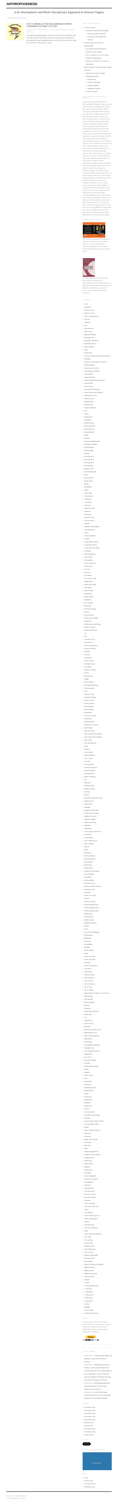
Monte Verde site (90, 895)
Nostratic (87, 962)
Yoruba (86, 1304)
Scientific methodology (92, 1115)
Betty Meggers (89, 447)
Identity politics (89, 722)
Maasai (86, 846)
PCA (85, 1017)
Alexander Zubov (90, 343)
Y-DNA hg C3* (89, 1295)
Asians (86, 414)
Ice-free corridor (90, 715)
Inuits (86, 746)
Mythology (87, 938)
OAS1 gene (88, 968)
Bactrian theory (89, 429)
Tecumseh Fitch (89, 1191)
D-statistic (87, 551)
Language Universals (91, 810)
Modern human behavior (92, 886)
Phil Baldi (87, 1026)
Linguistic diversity (90, 816)
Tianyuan (87, 1200)
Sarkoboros (88, 1106)
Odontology (88, 972)
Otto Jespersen (89, 978)
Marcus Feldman (89, 856)
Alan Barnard (88, 328)
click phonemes (89, 530)
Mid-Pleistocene (89, 883)
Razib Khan (88, 1081)
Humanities (88, 712)
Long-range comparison (92, 831)
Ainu (85, 325)
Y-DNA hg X (88, 1301)
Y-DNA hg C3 (88, 1292)
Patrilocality (88, 1014)
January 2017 (88, 1425)
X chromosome (89, 1276)
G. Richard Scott (89, 639)
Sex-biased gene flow (91, 1124)
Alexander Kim (89, 337)
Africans (87, 319)
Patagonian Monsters (91, 1011)
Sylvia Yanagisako (90, 1176)
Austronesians (89, 423)
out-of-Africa (88, 981)
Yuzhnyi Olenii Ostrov (91, 1313)
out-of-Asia (88, 987)
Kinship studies (89, 786)
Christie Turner (89, 517)
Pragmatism (88, 1054)
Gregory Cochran (90, 670)
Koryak (86, 795)
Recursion (87, 1084)
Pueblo (86, 1069)
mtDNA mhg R (89, 920)
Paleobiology (88, 996)
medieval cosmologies (92, 871)
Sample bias (88, 1100)
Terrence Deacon (90, 1194)
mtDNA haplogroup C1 (91, 907)
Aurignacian (88, 417)
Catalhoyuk (88, 499)
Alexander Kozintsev (91, 340)
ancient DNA (88, 383)
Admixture (87, 307)
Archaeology (91, 79)
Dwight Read (88, 581)
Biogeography (89, 450)
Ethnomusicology (90, 609)
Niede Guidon (89, 950)
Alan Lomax (88, 331)
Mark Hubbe (88, 862)
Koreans (87, 792)
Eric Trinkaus (88, 603)
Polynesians (88, 1042)
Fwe (85, 636)
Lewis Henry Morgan (91, 813)
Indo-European (89, 731)
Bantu (86, 435)
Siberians (87, 1136)
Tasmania (87, 1185)
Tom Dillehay (88, 1212)
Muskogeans (88, 935)
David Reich (88, 557)
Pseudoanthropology (91, 1066)
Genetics (87, 651)
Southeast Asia (89, 1158)
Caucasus (87, 505)
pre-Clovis (87, 1057)
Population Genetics (94, 88)
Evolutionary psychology (92, 624)
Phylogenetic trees (90, 1032)
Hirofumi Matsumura (91, 685)
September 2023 (90, 1419)
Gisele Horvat (89, 661)
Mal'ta (86, 850)
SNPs (86, 1148)
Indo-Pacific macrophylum (93, 737)
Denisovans (88, 566)
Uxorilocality (88, 1243)
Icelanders (88, 719)
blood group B (89, 459)
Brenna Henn (89, 478)
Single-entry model (90, 1139)
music (86, 929)
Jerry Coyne (88, 758)
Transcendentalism (90, 1219)
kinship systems (89, 789)
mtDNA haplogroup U (91, 911)
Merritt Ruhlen (89, 874)
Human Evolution (93, 85)
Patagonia (87, 1008)
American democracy (91, 368)
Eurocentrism (89, 615)
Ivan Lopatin (88, 752)
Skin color (87, 1145)
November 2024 (89, 1416)
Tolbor (86, 1209)
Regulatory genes (90, 1087)
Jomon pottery (89, 764)
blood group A (89, 456)
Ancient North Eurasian (92, 389)
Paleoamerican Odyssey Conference (96, 993)
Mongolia (87, 892)
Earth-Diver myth (90, 584)
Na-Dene (87, 941)
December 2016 (89, 1429)
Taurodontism (89, 1188)
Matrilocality (88, 868)
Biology (86, 453)
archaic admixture (90, 408)
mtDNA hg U (88, 914)
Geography (88, 658)
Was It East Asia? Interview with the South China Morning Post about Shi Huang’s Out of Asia (97, 1377)
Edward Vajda (88, 597)
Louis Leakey (88, 837)
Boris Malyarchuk (90, 472)
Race (86, 1078)
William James (89, 1270)
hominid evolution (90, 697)
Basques (87, 438)
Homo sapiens (89, 703)
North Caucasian (89, 959)
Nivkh (86, 953)
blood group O (89, 462)
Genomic (87, 655)
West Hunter (88, 1261)
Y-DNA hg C (88, 1289)
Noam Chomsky (89, 956)
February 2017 (89, 1422)
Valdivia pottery (89, 1246)
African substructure (91, 316)
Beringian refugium (90, 444)
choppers (87, 511)
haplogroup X (88, 676)
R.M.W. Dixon (88, 1075)
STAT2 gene (88, 1161)
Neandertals (88, 944)
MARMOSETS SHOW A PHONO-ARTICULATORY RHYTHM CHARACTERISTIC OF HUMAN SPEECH (98, 1368)
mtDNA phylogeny (90, 923)
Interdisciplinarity (90, 743)
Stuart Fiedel (88, 1164)
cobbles (87, 539)
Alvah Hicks (88, 353)
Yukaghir (87, 1307)
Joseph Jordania (89, 770)
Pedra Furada (88, 1023)
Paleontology (88, 999)
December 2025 (89, 1407)
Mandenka (87, 853)
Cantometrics (88, 496)
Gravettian (87, 667)
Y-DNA (86, 1283)
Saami (86, 1093)
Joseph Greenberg (90, 767)
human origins (89, 709)
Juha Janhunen (89, 773)
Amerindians (88, 374)
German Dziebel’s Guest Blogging (97, 30)
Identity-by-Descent (91, 725)
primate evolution (90, 1060)
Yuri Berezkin (88, 1310)
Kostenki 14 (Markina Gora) (93, 798)
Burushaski (88, 487)
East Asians (88, 587)
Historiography (89, 688)
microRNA (87, 877)
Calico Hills (88, 493)
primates (87, 1063)
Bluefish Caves (89, 469)
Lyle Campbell (89, 843)
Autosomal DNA (89, 426)
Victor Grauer (88, 1252)
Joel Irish (87, 761)
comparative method (91, 542)
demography (88, 560)
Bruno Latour (88, 481)
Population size (89, 1048)
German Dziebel (43, 29)
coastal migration (90, 536)
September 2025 (90, 1410)
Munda (86, 926)
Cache (86, 490)
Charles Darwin (89, 508)
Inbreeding (88, 728)
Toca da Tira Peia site (91, 1206)
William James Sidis (90, 1273)
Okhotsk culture (89, 975)
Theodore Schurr (90, 1197)
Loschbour (87, 834)
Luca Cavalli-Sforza (90, 840)
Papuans (87, 1005)
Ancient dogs (88, 386)
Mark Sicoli (88, 865)
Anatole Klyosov (89, 377)
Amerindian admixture (92, 371)
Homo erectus (89, 700)
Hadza (86, 673)
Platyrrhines (88, 1039)
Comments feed (89, 1484)
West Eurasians (89, 1258)
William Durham (89, 1267)
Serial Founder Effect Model (93, 1121)
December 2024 (89, 1413)
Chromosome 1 (89, 520)
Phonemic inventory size (92, 1029)
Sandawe (87, 1103)
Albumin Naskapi (90, 334)
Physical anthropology (91, 1036)
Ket (85, 779)
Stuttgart (87, 1167)
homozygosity (89, 706)
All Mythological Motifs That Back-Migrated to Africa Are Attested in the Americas (97, 1386)
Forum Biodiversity (90, 630)
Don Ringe (87, 575)
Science (87, 1109)
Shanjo (86, 1127)
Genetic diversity (90, 648)
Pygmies (87, 1072)
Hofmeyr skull (89, 694)
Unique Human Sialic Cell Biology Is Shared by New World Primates (98, 1359)
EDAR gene (88, 594)
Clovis (86, 533)
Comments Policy (92, 91)
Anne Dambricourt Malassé (93, 392)
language (87, 807)
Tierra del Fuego (89, 1203)
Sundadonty (88, 1170)
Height (86, 679)
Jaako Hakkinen (89, 755)
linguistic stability (89, 819)
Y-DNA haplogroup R (91, 1286)
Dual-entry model (90, 578)
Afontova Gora (89, 310)
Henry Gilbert (89, 682)
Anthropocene (89, 398)
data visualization (90, 554)
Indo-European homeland (93, 734)
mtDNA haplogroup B (91, 904)
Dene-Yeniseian (89, 563)
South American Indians (92, 1154)
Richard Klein (88, 1090)
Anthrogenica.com (90, 395)
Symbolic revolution (91, 1179)
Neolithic (87, 947)
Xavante (87, 1280)
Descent (87, 569)
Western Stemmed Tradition (94, 1264)
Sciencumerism (89, 1112)
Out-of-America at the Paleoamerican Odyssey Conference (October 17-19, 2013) (49, 25)
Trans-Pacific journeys (92, 1215)
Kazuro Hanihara (90, 776)
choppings (87, 514)
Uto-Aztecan (88, 1240)
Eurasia (86, 612)
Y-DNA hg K (88, 1298)
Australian (87, 420)
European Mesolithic (91, 618)
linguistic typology (90, 822)
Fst (85, 633)
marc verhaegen (89, 1374)
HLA (85, 691)
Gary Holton (88, 642)
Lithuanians (88, 828)
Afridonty (87, 322)
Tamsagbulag (88, 1182)
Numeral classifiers (90, 965)
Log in (86, 1478)
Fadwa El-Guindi (89, 627)
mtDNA (86, 898)
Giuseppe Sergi (89, 664)
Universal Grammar (91, 1228)
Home (14, 18)
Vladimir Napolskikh (91, 1255)
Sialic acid (87, 1133)
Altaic (86, 350)
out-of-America (55, 29)
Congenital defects (90, 545)
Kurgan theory (89, 801)
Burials (86, 484)
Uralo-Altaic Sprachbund (92, 1234)
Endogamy (87, 600)
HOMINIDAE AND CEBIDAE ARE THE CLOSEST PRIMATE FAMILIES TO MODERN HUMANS (97, 1395)
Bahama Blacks (89, 432)
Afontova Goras (89, 313)
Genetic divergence (91, 645)
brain (86, 475)
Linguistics (87, 825)
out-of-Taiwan (89, 990)
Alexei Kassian (89, 347)
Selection (87, 1118)
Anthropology (88, 401)
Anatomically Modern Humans (94, 380)
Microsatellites (89, 880)
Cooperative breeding (91, 548)
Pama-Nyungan (89, 1002)
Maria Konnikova (90, 859)
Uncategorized (89, 1225)
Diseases (87, 572)
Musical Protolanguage (91, 932)
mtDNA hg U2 (88, 917)
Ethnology (87, 606)
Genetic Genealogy (93, 82)
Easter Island (88, 590)
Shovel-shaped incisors (92, 1130)
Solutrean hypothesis (91, 1151)
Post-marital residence (92, 1051)
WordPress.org (89, 1487)
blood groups (88, 465)
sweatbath (87, 1173)
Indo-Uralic (88, 740)
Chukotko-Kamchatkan (92, 526)
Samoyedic (88, 1097)
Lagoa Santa (88, 804)
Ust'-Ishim (87, 1237)
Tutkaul (86, 1222)
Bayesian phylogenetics (92, 441)
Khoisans (87, 782)
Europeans (88, 621)
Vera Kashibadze (90, 1249)
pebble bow (88, 1020)
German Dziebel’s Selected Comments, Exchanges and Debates (96, 37)
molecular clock (89, 889)
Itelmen (87, 749)
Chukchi (86, 523)
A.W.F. (86, 304)
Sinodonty (87, 1142)
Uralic (86, 1231)
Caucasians (88, 502)
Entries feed (88, 1481)
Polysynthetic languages (92, 1045)
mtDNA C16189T (90, 901)
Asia (85, 411)
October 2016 (88, 1435)
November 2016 (89, 1432)
